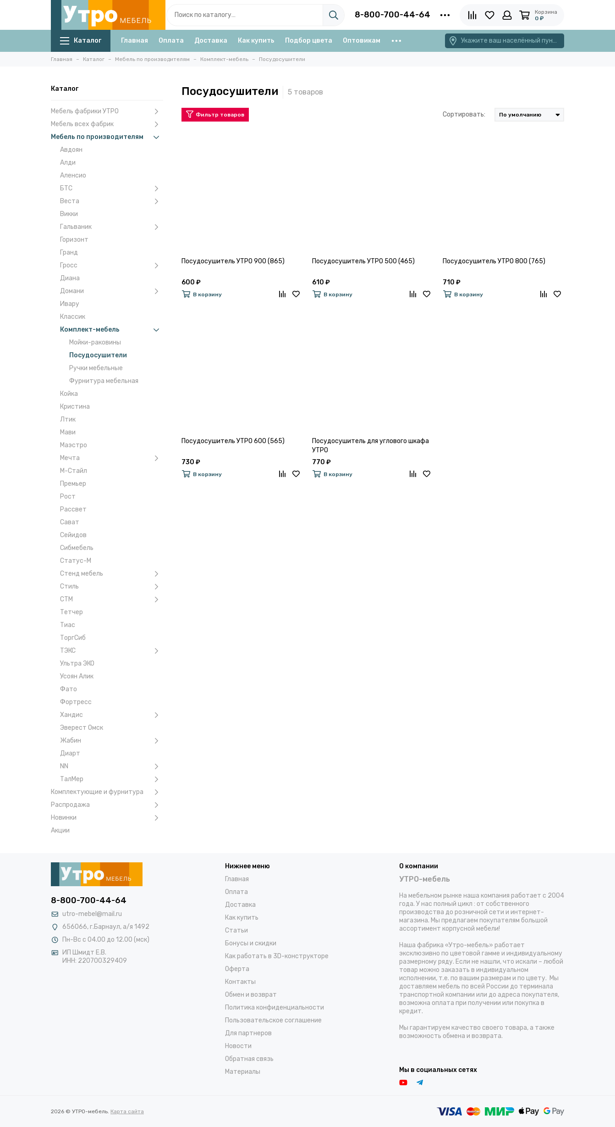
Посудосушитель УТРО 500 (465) (363, 261)
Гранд (69, 252)
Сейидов (73, 535)
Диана (70, 278)
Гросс (111, 265)
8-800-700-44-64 (392, 15)
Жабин (111, 741)
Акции (60, 830)
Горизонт (74, 240)
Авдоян (71, 150)
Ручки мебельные (96, 368)
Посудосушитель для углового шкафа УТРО (370, 445)
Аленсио (73, 175)
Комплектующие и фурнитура (107, 792)
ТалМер (111, 779)
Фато (68, 689)
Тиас (67, 625)
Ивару (69, 304)
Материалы (242, 1072)
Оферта (237, 969)
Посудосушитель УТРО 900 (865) (233, 261)
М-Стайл (73, 471)
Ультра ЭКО (77, 663)
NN (111, 766)
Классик (72, 317)
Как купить (256, 40)
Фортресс (76, 702)
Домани (111, 291)
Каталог (80, 40)
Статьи (236, 930)
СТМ (111, 599)
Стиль (111, 587)
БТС (111, 188)
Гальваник (111, 227)
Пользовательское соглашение (273, 1020)
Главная (134, 40)
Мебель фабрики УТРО (107, 111)
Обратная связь (249, 1059)
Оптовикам (361, 40)
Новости (238, 1046)
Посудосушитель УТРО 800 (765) (494, 261)
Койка (69, 394)
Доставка (210, 40)
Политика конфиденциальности (274, 1007)
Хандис (111, 715)
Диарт (70, 753)
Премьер (73, 484)
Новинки (107, 818)
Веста (111, 201)
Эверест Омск (81, 728)
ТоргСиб (73, 638)
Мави (68, 432)
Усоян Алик (76, 676)
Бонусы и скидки (250, 943)
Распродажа (107, 805)
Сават (69, 522)
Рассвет (73, 509)
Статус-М (75, 561)
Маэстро (73, 445)
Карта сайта (127, 1111)
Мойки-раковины (95, 342)
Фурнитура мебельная (103, 381)
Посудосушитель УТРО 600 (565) (233, 441)
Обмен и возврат (251, 995)
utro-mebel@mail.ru (92, 914)
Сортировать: (464, 114)
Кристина (75, 407)
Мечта (111, 458)
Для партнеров (248, 1033)
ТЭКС (111, 651)
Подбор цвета (308, 40)
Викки (69, 214)
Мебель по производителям (107, 137)
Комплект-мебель (111, 330)
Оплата (171, 40)
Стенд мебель (111, 574)
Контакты (240, 982)
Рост (68, 496)
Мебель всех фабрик (107, 124)
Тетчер (71, 612)
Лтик (68, 419)
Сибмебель (76, 548)
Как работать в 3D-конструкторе (277, 956)
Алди (68, 163)
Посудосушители (98, 355)
